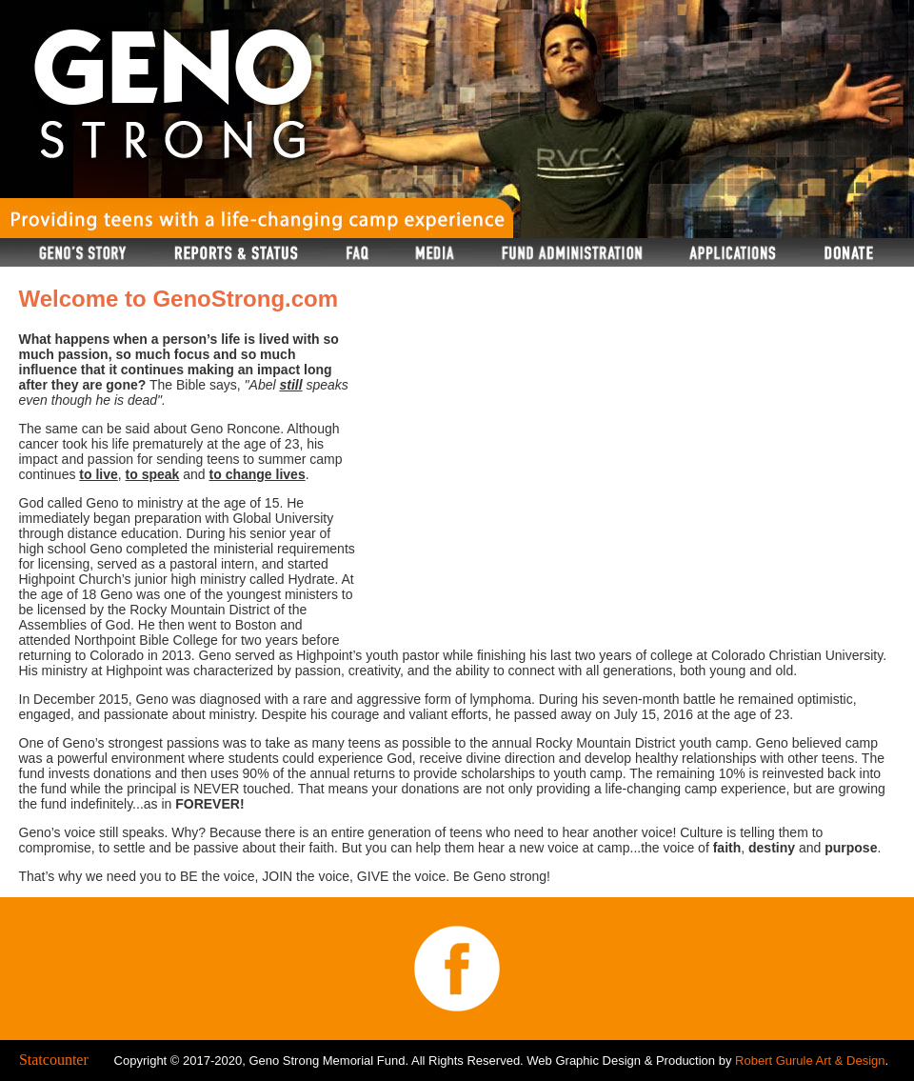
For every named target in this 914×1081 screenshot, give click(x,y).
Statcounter (54, 1059)
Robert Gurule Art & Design (810, 1060)
